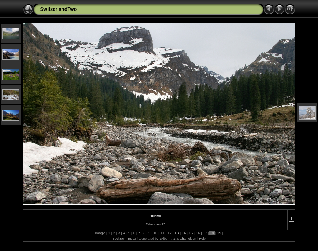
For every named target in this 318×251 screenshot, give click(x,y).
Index (132, 238)
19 (219, 233)
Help (202, 238)
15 (191, 233)
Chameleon (188, 238)
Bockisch (118, 238)
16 (198, 233)
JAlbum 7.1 (167, 238)
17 (205, 233)
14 (184, 233)
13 (176, 233)
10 (155, 233)
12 (170, 233)
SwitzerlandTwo (58, 9)
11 (163, 233)
